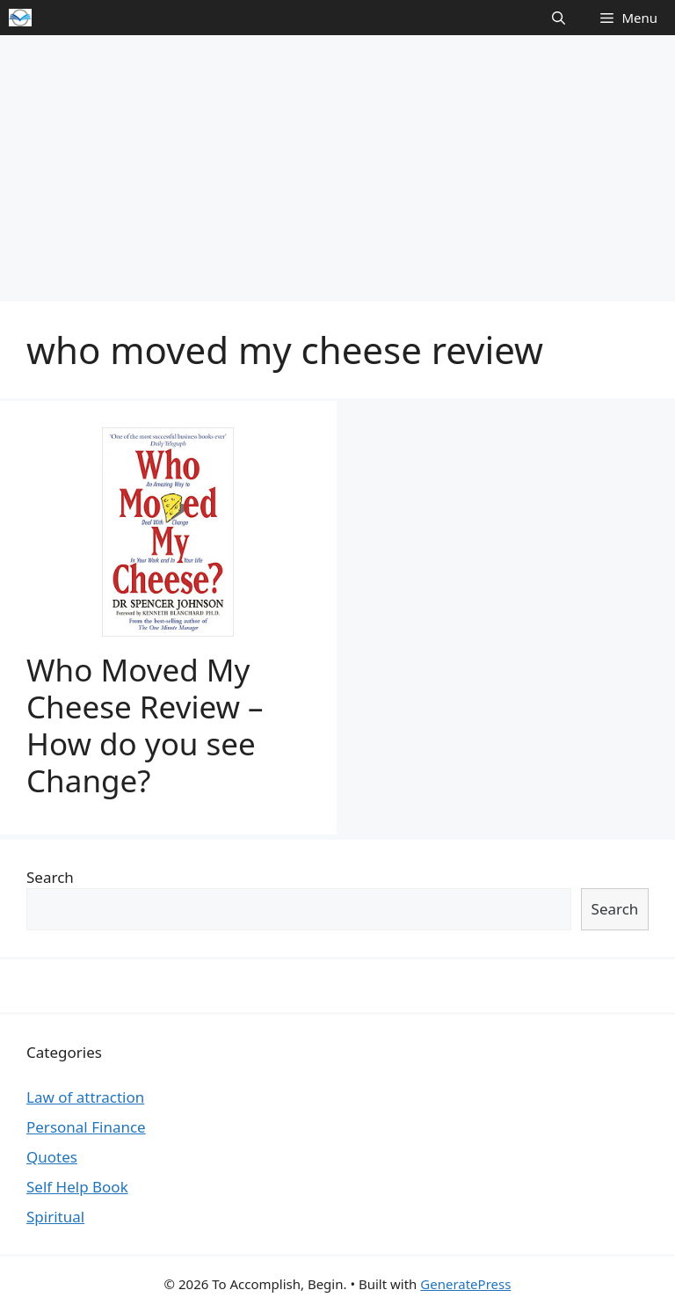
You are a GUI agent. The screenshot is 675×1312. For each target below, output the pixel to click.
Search (50, 877)
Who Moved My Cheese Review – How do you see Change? (145, 725)
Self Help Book (77, 1187)
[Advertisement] (337, 167)
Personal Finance (86, 1127)
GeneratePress (465, 1284)
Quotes (51, 1157)
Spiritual (55, 1216)
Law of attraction (85, 1097)
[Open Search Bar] (558, 17)
